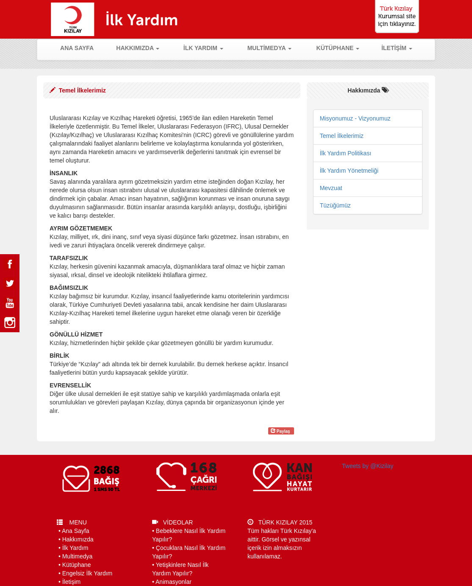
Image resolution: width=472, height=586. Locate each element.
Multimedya (77, 556)
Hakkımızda (78, 539)
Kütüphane (76, 564)
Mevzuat (331, 188)
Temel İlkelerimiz (342, 135)
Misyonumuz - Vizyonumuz (355, 118)
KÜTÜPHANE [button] (338, 48)
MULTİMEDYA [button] (269, 48)
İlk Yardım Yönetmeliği (349, 170)
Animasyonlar (173, 581)
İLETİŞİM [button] (396, 48)
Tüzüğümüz (335, 205)
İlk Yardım (75, 547)
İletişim (71, 581)
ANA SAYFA (82, 47)
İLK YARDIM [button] (203, 48)
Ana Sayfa (75, 530)
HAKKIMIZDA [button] (137, 48)
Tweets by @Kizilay (368, 466)
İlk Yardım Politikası (346, 153)
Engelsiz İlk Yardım (87, 573)
